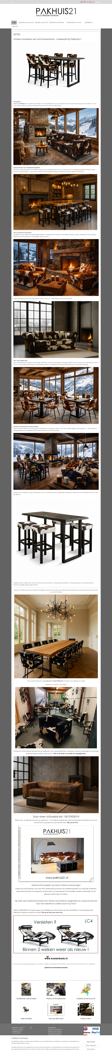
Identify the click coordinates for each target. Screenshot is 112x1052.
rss (52, 1049)
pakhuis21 (98, 2)
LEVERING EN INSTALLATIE (86, 999)
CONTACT (15, 26)
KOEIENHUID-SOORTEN (56, 22)
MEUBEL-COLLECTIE (41, 22)
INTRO (14, 22)
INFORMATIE (89, 22)
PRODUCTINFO (86, 1019)
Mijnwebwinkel (73, 1049)
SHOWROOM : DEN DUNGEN (26, 999)
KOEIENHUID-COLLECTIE (26, 22)
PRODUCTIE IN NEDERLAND (56, 999)
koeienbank (34, 1028)
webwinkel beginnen (58, 1049)
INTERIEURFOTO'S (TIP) (73, 22)
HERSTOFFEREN (26, 1019)
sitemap (49, 1049)
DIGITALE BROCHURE (56, 1019)
